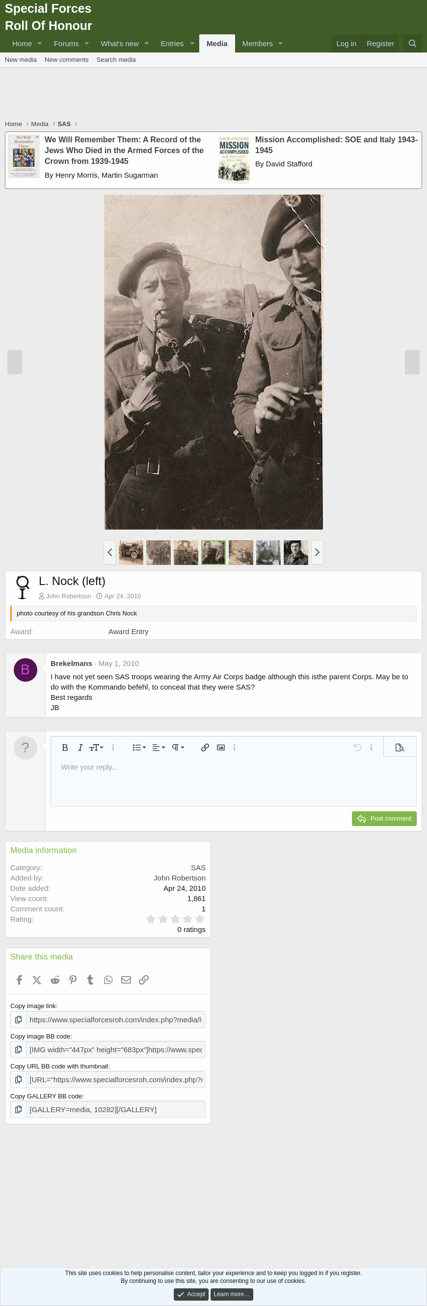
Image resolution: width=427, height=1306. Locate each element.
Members (257, 43)
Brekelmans (71, 663)
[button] (40, 43)
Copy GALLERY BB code (46, 1092)
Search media (116, 59)
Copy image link (33, 1006)
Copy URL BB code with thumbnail (59, 1063)
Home (22, 43)
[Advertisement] (213, 95)
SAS (198, 867)
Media (217, 43)
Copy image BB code (40, 1035)
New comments (67, 59)
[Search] (412, 43)
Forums (66, 43)
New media (21, 59)
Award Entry (128, 631)
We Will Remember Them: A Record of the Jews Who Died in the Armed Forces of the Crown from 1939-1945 (124, 150)
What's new (120, 43)
